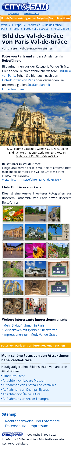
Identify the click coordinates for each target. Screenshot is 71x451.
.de (13, 13)
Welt (4, 25)
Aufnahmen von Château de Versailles (29, 385)
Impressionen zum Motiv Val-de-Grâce (30, 334)
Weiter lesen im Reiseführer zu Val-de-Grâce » (31, 179)
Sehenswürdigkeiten (23, 18)
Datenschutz (15, 425)
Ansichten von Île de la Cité (22, 394)
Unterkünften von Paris (18, 80)
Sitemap (9, 414)
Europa (16, 25)
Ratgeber (42, 18)
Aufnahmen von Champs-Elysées (26, 389)
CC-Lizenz (53, 149)
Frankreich (33, 25)
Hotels (5, 18)
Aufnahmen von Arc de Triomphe (26, 399)
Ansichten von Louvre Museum (24, 380)
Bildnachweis (17, 152)
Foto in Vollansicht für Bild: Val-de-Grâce (41, 154)
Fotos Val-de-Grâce (36, 28)
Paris (16, 28)
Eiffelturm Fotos (14, 376)
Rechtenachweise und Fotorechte (32, 420)
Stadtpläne (56, 18)
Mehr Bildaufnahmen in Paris (23, 325)
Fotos (66, 18)
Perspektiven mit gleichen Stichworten (30, 330)
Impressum (39, 425)
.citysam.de (31, 13)
